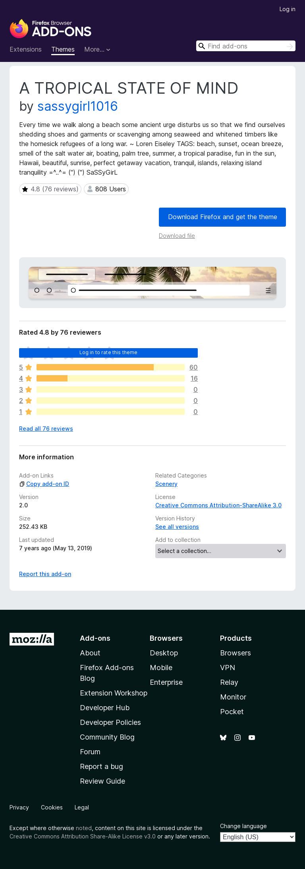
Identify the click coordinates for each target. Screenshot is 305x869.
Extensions (26, 49)
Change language (243, 826)
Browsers (235, 653)
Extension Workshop (113, 693)
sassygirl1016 (77, 106)
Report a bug (101, 766)
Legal (82, 807)
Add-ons (95, 638)
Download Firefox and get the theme (222, 217)
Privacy (19, 807)
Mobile (161, 667)
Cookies (52, 807)
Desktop (164, 653)
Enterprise (166, 682)
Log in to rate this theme (108, 352)
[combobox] (245, 45)
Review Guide (102, 781)
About (90, 653)
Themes (63, 49)
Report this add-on (45, 573)
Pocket (232, 711)
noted (84, 828)
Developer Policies (110, 722)
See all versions (177, 526)
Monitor (233, 697)
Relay (229, 682)
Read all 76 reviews (46, 428)
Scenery (166, 483)
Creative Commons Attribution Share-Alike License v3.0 (83, 836)
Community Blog (107, 737)
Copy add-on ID (44, 483)
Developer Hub (104, 707)
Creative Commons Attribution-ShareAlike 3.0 (218, 505)
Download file (177, 235)
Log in (287, 9)
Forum (90, 752)
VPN (227, 667)
